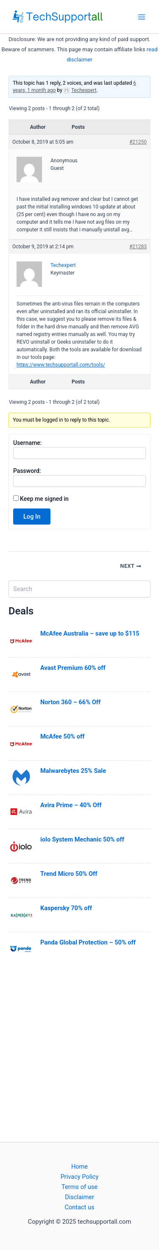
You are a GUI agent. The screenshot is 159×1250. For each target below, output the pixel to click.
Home (79, 1166)
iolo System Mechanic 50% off (82, 839)
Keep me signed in (44, 498)
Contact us (79, 1207)
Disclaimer (79, 1197)
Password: (27, 470)
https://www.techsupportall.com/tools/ (61, 365)
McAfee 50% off (62, 736)
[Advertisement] (79, 1053)
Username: (27, 442)
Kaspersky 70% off (66, 908)
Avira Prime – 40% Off (70, 805)
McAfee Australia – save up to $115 (89, 633)
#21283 (138, 247)
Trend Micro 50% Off (68, 874)
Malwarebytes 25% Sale (73, 771)
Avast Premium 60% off (73, 668)
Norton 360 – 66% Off (70, 702)
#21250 (138, 142)
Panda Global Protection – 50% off (88, 942)
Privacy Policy (80, 1177)
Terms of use (79, 1187)
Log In (31, 516)
